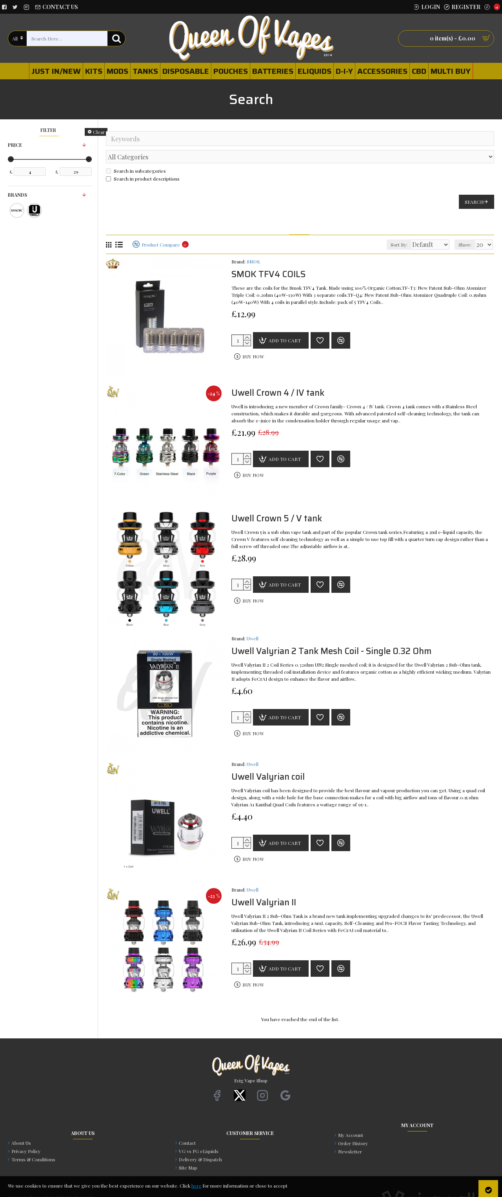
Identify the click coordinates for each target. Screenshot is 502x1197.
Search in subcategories (136, 153)
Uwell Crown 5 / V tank (276, 501)
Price (15, 145)
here (196, 1185)
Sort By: (392, 227)
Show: (467, 227)
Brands (17, 195)
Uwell (252, 621)
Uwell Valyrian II (263, 885)
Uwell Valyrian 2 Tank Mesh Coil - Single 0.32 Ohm (331, 634)
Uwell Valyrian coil (268, 760)
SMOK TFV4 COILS (268, 257)
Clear (99, 132)
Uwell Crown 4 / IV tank (277, 376)
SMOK (253, 244)
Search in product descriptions (143, 161)
